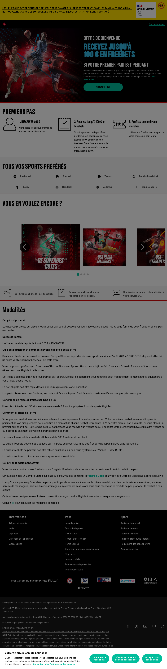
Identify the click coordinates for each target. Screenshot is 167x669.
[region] (83, 658)
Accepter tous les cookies (152, 658)
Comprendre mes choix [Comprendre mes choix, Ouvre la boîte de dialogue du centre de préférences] (99, 658)
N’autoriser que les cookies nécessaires (125, 658)
